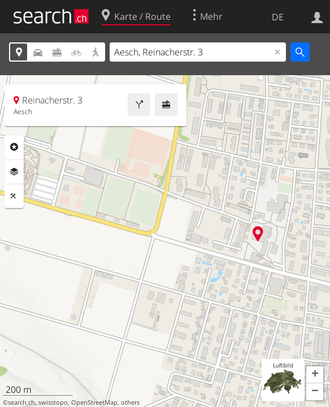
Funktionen (14, 196)
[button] (314, 374)
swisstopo (53, 402)
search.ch (21, 402)
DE (278, 17)
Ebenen (14, 172)
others (130, 402)
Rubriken (14, 147)
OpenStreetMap (94, 402)
